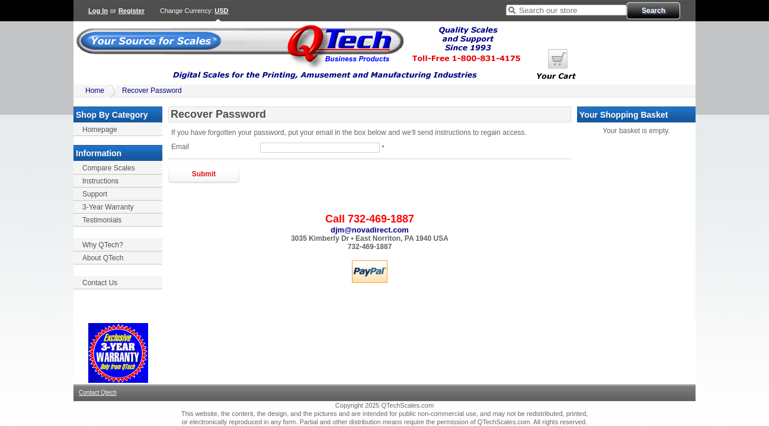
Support (94, 194)
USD (221, 10)
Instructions (100, 181)
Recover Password (152, 90)
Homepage (99, 129)
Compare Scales (108, 168)
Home (94, 90)
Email (180, 147)
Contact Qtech (98, 392)
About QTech (102, 258)
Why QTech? (102, 245)
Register (131, 10)
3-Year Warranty (107, 207)
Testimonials (101, 220)
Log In (98, 10)
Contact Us (99, 283)
